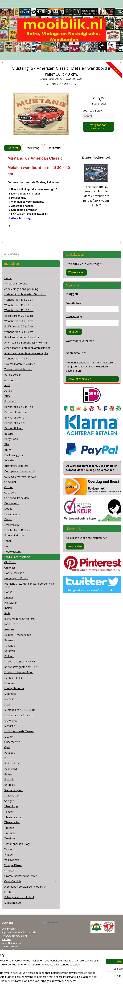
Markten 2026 (12, 903)
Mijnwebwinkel (95, 981)
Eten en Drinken (14, 535)
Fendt (7, 541)
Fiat (6, 546)
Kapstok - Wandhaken (17, 634)
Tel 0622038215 (10, 946)
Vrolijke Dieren (13, 865)
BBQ (7, 396)
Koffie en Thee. (13, 677)
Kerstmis (9, 651)
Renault (9, 779)
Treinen (9, 828)
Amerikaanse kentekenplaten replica (26, 353)
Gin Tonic (10, 562)
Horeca (8, 597)
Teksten (9, 811)
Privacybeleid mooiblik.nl (19, 897)
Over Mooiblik (30, 881)
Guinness (10, 567)
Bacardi (8, 433)
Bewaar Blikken (13, 428)
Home (8, 278)
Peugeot (9, 752)
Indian (8, 608)
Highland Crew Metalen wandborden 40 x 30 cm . (29, 585)
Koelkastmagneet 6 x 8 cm (20, 661)
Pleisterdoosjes (13, 763)
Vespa (8, 849)
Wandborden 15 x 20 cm (18, 305)
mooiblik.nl (50, 923)
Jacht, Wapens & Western (19, 619)
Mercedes (10, 693)
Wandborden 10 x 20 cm (18, 299)
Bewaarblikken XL (15, 423)
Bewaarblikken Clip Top (18, 407)
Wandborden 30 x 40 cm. (18, 332)
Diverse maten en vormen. (20, 364)
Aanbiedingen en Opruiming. (21, 289)
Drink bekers (12, 514)
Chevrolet (10, 482)
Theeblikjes (11, 806)
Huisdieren (10, 602)
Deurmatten (11, 503)
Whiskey (9, 870)
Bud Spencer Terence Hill (19, 471)
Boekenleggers (13, 455)
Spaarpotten (12, 795)
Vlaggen (9, 854)
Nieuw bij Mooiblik (15, 283)
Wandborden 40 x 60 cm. (18, 358)
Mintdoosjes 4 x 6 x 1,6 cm (19, 710)
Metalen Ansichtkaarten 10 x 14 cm (25, 294)
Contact (9, 892)
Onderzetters (12, 742)
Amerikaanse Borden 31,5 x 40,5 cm (25, 342)
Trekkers (9, 838)
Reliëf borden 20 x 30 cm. (19, 316)
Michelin (9, 699)
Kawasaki (10, 640)
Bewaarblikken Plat (16, 412)
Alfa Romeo (11, 380)
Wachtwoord (74, 317)
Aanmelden (75, 546)
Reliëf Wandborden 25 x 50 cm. (22, 337)
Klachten (6, 939)
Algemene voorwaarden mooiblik (19, 932)
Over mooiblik (9, 928)
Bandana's (10, 401)
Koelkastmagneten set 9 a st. (21, 667)
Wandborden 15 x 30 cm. (18, 310)
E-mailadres (73, 303)
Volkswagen (11, 860)
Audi (7, 385)
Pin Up (8, 758)
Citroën (8, 487)
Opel (7, 747)
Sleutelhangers (13, 790)
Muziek (8, 736)
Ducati (8, 519)
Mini (7, 704)
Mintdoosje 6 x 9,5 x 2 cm (19, 715)
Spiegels (9, 801)
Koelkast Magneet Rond (18, 672)
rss (55, 981)
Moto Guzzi (11, 720)
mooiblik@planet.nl (11, 943)
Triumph (9, 833)
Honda (8, 592)
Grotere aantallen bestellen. (21, 876)
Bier (6, 444)
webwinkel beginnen (67, 981)
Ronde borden (12, 374)
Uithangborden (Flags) (17, 844)
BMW (7, 450)
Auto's (8, 391)
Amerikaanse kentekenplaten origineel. (28, 348)
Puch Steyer (11, 768)
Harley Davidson (14, 573)
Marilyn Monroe (14, 688)
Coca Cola (10, 492)
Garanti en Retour (11, 950)
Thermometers (13, 817)
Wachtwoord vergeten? (80, 341)
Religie (8, 774)
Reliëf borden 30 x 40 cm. (19, 326)
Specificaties (54, 148)
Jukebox (9, 629)
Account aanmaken (79, 379)
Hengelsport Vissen (16, 578)
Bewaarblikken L (14, 417)
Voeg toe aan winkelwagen (98, 126)
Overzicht (12, 148)
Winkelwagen (76, 272)
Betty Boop (11, 439)
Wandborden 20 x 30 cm (18, 321)
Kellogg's (9, 645)
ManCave (10, 683)
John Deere (11, 624)
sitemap (48, 981)
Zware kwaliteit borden (18, 369)
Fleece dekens (12, 551)
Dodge (8, 508)
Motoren (9, 726)
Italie (7, 613)
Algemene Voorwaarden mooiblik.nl (25, 886)
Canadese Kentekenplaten (20, 476)
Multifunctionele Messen (19, 731)
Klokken (9, 656)
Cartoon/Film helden (16, 498)
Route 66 (9, 785)
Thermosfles (12, 822)
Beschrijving (32, 148)
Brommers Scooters (16, 465)
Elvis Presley (11, 525)
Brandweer (11, 460)
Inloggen (73, 331)
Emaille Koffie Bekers (17, 530)
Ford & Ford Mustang (17, 557)
